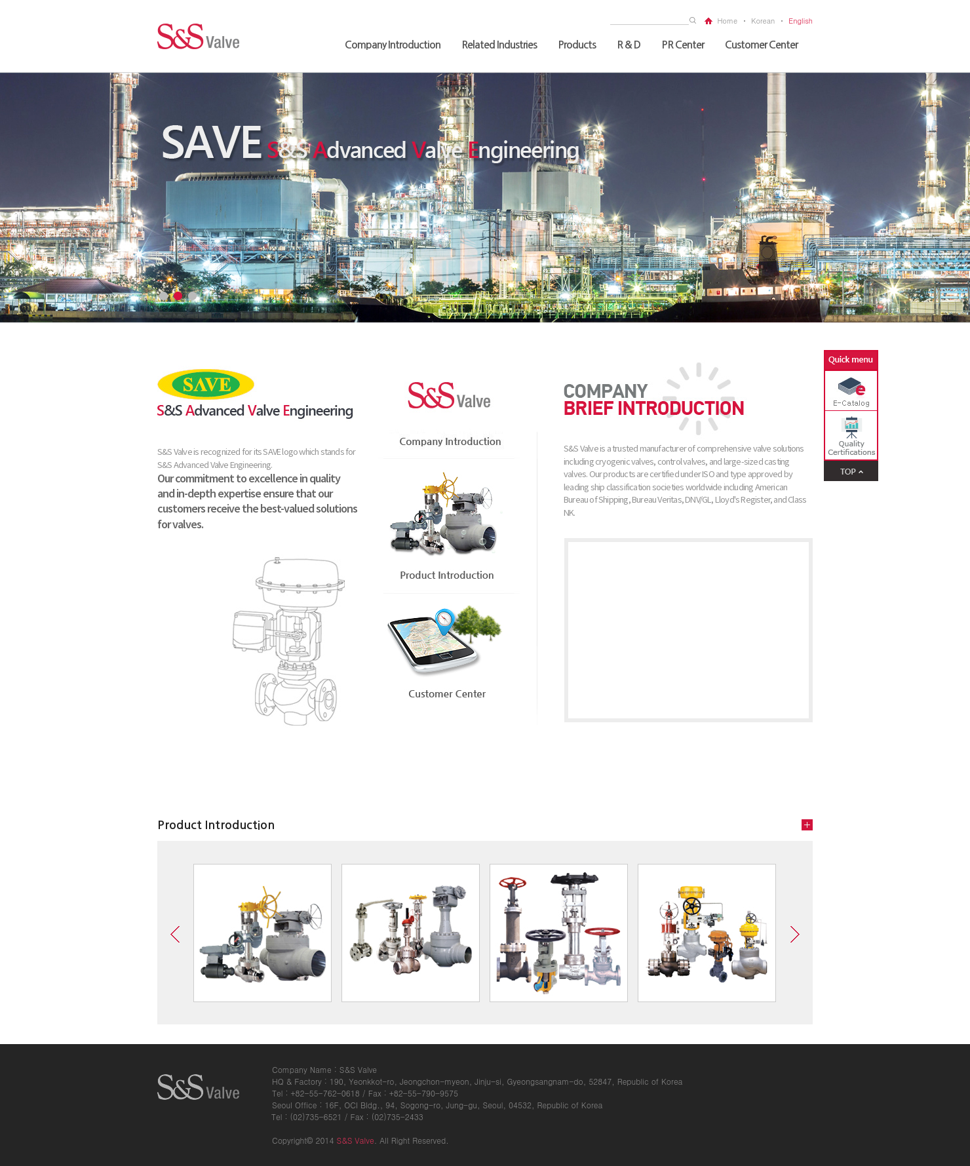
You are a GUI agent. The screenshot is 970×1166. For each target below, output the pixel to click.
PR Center (682, 45)
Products (577, 45)
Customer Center (761, 45)
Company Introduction (392, 45)
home (727, 21)
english (800, 21)
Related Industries (499, 45)
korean (763, 21)
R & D (628, 45)
